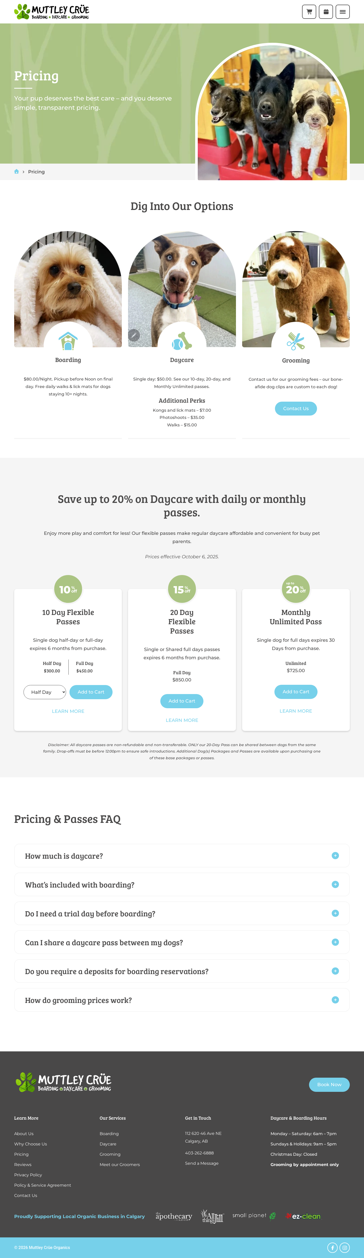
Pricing (21, 1154)
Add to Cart (91, 692)
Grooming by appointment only (305, 1164)
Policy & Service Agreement (42, 1185)
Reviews (22, 1164)
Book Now (329, 1084)
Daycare (108, 1144)
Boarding (109, 1133)
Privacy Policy (28, 1174)
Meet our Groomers (120, 1164)
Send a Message (202, 1163)
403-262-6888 (199, 1153)
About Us (24, 1133)
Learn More (68, 711)
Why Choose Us (30, 1144)
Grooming (110, 1154)
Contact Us (296, 408)
